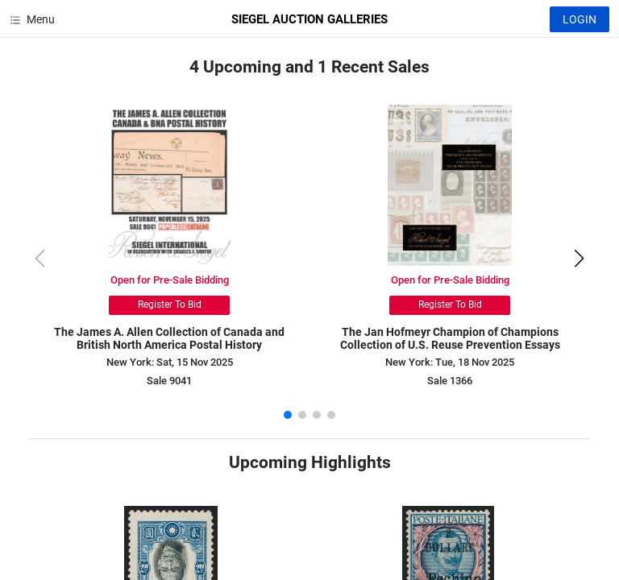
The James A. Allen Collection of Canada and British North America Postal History (169, 338)
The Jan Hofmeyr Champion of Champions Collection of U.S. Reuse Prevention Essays (450, 338)
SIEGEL (309, 19)
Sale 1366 (449, 381)
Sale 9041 (169, 381)
